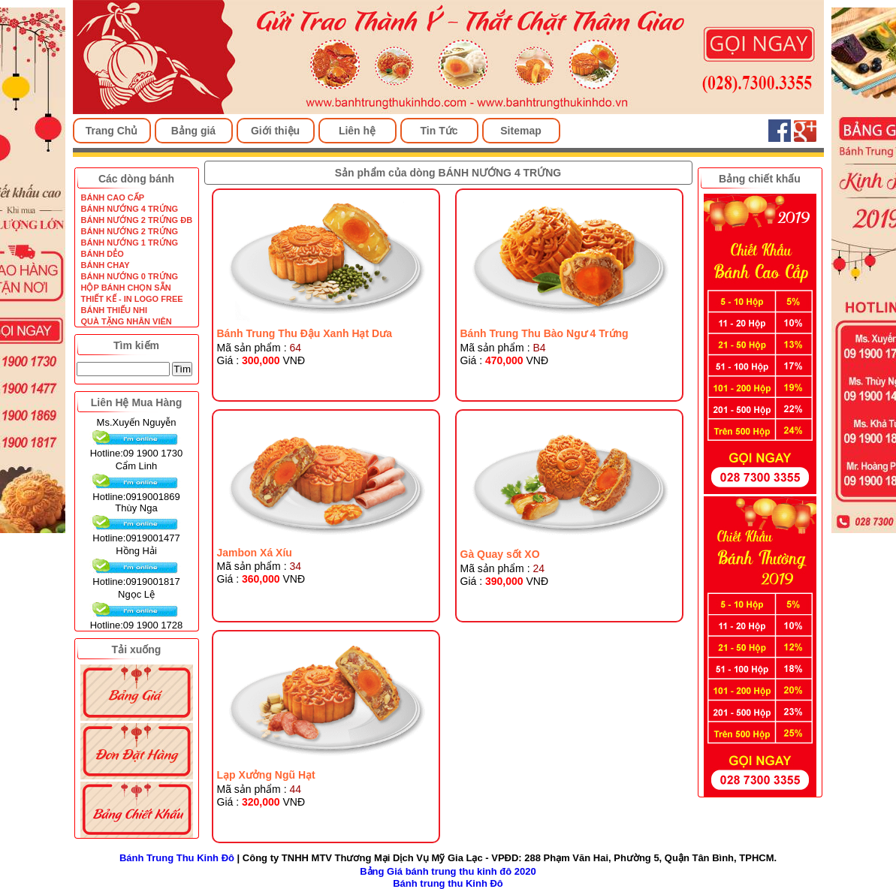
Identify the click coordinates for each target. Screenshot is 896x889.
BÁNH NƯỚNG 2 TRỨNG (130, 231)
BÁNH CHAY (105, 265)
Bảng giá (193, 131)
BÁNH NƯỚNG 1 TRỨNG (130, 242)
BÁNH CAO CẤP (113, 197)
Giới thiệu (275, 131)
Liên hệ (357, 131)
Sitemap (520, 131)
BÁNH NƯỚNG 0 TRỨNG (130, 276)
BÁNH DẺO (102, 253)
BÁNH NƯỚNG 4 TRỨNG (130, 208)
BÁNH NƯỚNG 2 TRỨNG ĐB (137, 220)
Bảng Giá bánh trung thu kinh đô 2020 (448, 871)
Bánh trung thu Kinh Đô (448, 883)
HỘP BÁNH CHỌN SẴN (126, 287)
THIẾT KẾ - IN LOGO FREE (132, 298)
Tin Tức (439, 131)
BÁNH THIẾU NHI (114, 310)
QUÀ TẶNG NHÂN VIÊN (126, 321)
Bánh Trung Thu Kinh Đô (176, 857)
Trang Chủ (112, 131)
